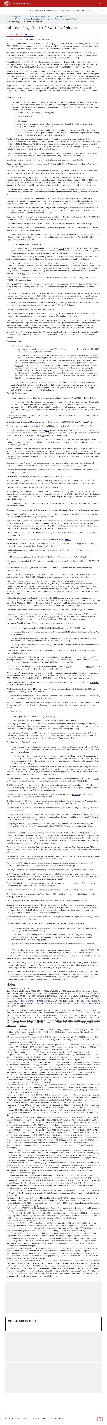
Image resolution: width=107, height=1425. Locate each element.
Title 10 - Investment (60, 16)
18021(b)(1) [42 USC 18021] (85, 557)
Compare (28, 34)
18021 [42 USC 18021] (27, 803)
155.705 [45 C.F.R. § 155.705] (23, 1003)
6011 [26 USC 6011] (13, 931)
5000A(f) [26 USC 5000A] (89, 666)
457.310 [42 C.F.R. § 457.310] (30, 1001)
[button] (102, 10)
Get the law (40, 11)
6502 (59, 64)
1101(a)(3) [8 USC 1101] (50, 698)
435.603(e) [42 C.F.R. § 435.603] (88, 689)
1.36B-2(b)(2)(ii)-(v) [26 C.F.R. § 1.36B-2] (39, 940)
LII (6, 16)
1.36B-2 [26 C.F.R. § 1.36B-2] (83, 1003)
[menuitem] (31, 11)
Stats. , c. (68, 1072)
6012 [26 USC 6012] (17, 931)
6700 (16, 237)
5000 (64, 422)
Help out (76, 11)
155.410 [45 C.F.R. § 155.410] (90, 1001)
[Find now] (103, 10)
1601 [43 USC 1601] (77, 589)
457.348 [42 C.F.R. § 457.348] (40, 1001)
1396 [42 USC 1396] (78, 628)
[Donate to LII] (83, 10)
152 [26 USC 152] (24, 351)
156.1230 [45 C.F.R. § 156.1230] (53, 1003)
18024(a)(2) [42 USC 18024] (92, 610)
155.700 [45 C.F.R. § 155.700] (16, 1003)
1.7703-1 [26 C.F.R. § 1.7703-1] (55, 935)
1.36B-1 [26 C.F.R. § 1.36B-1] (77, 1003)
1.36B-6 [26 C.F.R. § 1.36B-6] (46, 678)
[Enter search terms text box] (93, 10)
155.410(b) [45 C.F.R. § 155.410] (51, 616)
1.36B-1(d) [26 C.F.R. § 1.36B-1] (20, 144)
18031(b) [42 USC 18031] (29, 603)
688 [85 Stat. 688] (65, 589)
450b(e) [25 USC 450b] (48, 584)
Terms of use (52, 1418)
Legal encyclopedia (65, 11)
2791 (50, 426)
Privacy (61, 1418)
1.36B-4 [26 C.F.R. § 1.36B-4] (90, 1003)
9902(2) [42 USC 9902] (82, 494)
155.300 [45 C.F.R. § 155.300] (77, 1001)
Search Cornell (99, 4)
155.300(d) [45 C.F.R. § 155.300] (80, 833)
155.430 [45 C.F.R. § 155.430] (9, 1003)
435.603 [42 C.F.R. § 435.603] (16, 1001)
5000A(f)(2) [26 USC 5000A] (88, 422)
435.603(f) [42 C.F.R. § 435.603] (10, 141)
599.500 (19, 365)
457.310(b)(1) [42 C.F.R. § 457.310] (41, 74)
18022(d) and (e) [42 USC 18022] (42, 659)
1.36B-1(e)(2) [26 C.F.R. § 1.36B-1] (28, 685)
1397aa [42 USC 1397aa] (15, 634)
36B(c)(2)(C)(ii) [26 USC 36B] (19, 678)
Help (44, 1418)
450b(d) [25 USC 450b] (40, 577)
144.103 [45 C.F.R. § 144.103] (85, 284)
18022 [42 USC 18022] (64, 470)
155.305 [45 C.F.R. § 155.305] (83, 1001)
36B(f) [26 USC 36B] (42, 849)
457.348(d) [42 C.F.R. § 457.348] (57, 79)
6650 (71, 223)
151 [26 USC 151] (13, 952)
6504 (25, 358)
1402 (13, 647)
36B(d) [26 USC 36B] (91, 141)
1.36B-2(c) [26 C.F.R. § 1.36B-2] (20, 669)
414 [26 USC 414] (42, 435)
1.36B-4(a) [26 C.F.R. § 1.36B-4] (65, 849)
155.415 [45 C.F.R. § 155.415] (97, 1001)
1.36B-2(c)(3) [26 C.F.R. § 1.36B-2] (29, 819)
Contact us (26, 1418)
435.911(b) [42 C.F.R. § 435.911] (75, 88)
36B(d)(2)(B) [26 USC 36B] (94, 682)
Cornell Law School (20, 3)
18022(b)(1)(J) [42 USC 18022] (81, 781)
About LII (31, 11)
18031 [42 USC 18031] (26, 182)
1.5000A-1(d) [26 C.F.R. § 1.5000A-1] (11, 1006)
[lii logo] (12, 10)
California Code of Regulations (38, 16)
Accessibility (9, 1418)
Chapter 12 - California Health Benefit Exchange (26, 19)
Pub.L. (88, 53)
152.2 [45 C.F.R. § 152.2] (65, 1001)
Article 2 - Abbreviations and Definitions (62, 19)
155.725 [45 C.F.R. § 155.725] (37, 1003)
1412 (54, 48)
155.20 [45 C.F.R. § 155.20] (61, 248)
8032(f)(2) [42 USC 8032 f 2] (76, 794)
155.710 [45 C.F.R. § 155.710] (9, 797)
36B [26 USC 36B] (15, 46)
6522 (37, 528)
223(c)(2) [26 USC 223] (9, 563)
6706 (23, 273)
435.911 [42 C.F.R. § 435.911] (23, 1001)
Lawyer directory (51, 11)
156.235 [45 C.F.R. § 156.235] (41, 465)
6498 (36, 771)
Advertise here (36, 1418)
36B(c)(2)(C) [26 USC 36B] (94, 817)
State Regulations (17, 16)
